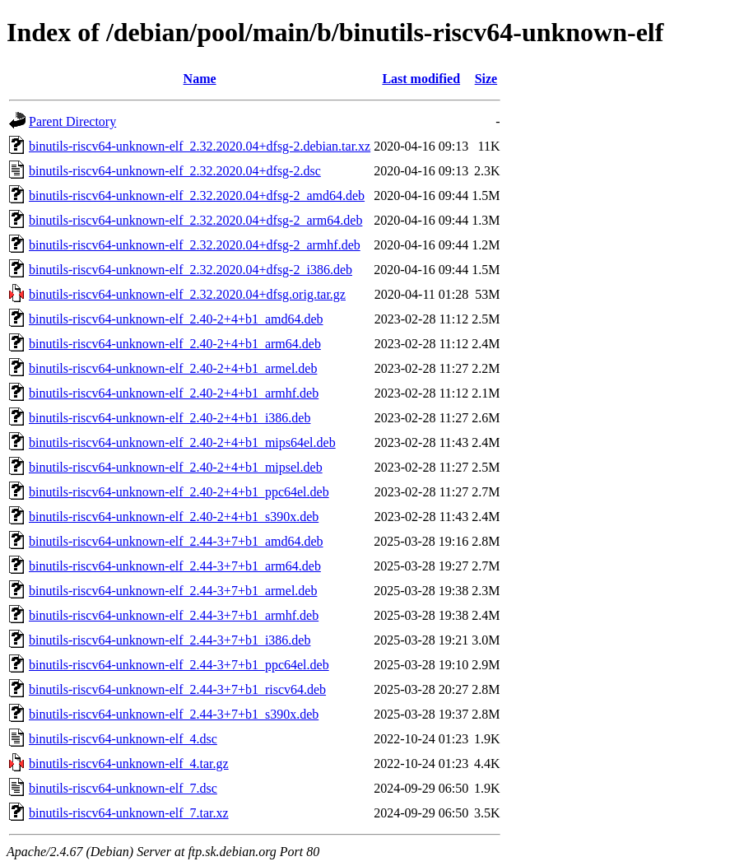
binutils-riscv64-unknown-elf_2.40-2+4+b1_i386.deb (169, 418)
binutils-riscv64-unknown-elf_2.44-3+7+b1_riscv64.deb (177, 689)
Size (486, 79)
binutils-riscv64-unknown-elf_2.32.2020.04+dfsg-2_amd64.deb (197, 196)
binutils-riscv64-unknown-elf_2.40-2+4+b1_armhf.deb (174, 393)
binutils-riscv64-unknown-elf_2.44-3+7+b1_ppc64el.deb (179, 665)
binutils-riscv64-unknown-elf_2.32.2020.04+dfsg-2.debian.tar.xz (199, 146)
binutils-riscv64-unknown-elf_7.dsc (123, 788)
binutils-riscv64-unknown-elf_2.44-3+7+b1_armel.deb (173, 591)
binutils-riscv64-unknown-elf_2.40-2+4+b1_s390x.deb (174, 517)
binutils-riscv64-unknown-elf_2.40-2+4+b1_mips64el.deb (182, 442)
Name (200, 79)
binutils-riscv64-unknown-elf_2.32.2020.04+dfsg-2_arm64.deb (195, 220)
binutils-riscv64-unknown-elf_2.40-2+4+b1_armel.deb (173, 368)
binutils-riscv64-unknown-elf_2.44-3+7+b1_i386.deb (169, 640)
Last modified (421, 79)
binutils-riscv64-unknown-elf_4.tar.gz (129, 764)
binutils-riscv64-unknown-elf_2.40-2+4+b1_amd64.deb (176, 319)
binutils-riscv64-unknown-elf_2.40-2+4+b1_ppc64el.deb (179, 492)
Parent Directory (72, 121)
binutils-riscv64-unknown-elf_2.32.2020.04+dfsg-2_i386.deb (190, 270)
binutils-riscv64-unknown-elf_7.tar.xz (129, 813)
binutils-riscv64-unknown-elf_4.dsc (123, 739)
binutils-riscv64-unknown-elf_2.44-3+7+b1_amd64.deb (176, 541)
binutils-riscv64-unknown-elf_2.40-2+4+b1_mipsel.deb (176, 467)
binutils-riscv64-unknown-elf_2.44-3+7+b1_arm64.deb (175, 566)
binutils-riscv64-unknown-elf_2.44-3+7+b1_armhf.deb (174, 615)
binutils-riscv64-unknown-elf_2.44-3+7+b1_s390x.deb (174, 714)
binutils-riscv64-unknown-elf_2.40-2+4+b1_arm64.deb (175, 344)
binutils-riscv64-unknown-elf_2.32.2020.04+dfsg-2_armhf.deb (194, 245)
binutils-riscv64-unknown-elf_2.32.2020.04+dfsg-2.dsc (175, 171)
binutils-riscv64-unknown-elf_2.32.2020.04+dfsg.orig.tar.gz (187, 294)
